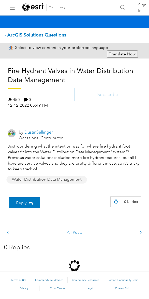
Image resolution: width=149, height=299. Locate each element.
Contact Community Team (122, 280)
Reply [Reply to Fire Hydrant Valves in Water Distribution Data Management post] (21, 203)
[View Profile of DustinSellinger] (38, 132)
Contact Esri (122, 288)
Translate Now (122, 54)
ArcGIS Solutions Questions (36, 35)
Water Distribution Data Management (47, 179)
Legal (90, 288)
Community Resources (85, 280)
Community (57, 7)
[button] (116, 202)
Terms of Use (18, 280)
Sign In (142, 7)
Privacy (24, 288)
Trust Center (57, 288)
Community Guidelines (49, 280)
